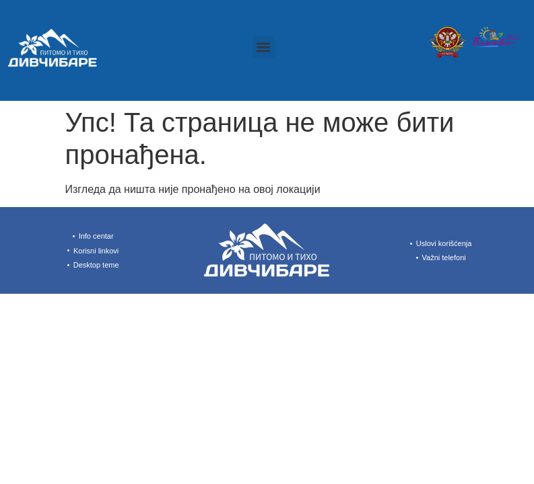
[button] (264, 47)
